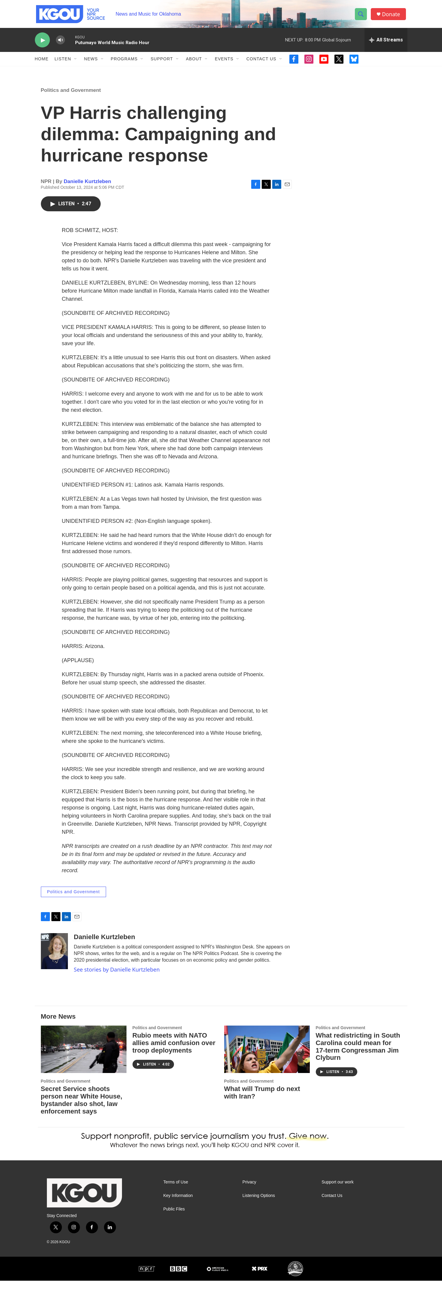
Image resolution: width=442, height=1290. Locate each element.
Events (224, 62)
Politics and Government (71, 100)
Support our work (338, 1191)
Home (42, 62)
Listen (63, 62)
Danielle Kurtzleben (87, 191)
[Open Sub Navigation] (75, 62)
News (91, 62)
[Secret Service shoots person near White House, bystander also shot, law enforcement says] (84, 1059)
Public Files (174, 1218)
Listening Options (258, 1205)
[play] (42, 43)
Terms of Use (175, 1191)
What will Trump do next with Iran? (262, 1102)
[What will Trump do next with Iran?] (267, 1059)
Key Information (178, 1205)
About (194, 62)
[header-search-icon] (362, 16)
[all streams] (385, 44)
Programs (124, 62)
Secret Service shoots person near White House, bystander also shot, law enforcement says (81, 1110)
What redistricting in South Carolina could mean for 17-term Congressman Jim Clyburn (358, 1056)
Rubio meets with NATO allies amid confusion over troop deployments (174, 1052)
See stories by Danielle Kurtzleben (117, 979)
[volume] (60, 43)
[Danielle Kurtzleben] (54, 961)
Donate (392, 16)
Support (162, 62)
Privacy (249, 1191)
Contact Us (261, 62)
